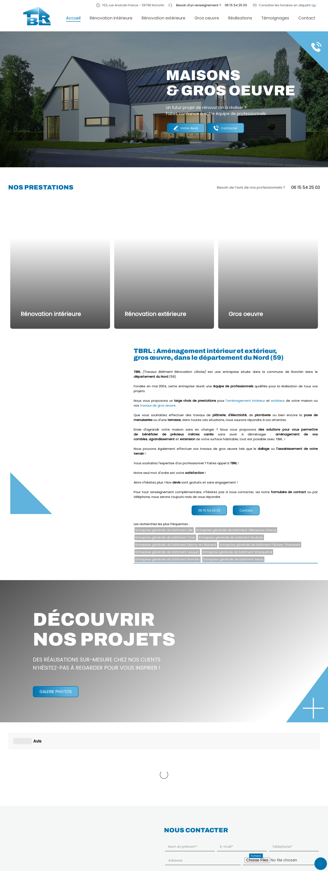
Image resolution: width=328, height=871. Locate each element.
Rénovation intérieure (111, 18)
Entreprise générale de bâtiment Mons (233, 559)
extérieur (278, 400)
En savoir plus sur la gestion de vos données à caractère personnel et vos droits (226, 858)
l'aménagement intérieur (245, 400)
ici (314, 5)
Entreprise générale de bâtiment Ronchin (168, 559)
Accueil (73, 18)
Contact (306, 18)
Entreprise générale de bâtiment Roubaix (231, 537)
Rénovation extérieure (163, 18)
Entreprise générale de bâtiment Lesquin (167, 552)
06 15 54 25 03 (236, 5)
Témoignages (275, 18)
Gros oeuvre (207, 18)
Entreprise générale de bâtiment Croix (165, 537)
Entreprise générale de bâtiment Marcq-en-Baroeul (176, 544)
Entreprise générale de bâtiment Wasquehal (237, 552)
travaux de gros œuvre (158, 405)
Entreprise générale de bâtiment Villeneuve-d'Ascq (236, 530)
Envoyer (307, 857)
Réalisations (240, 18)
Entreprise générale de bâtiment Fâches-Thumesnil (260, 544)
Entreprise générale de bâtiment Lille (164, 530)
